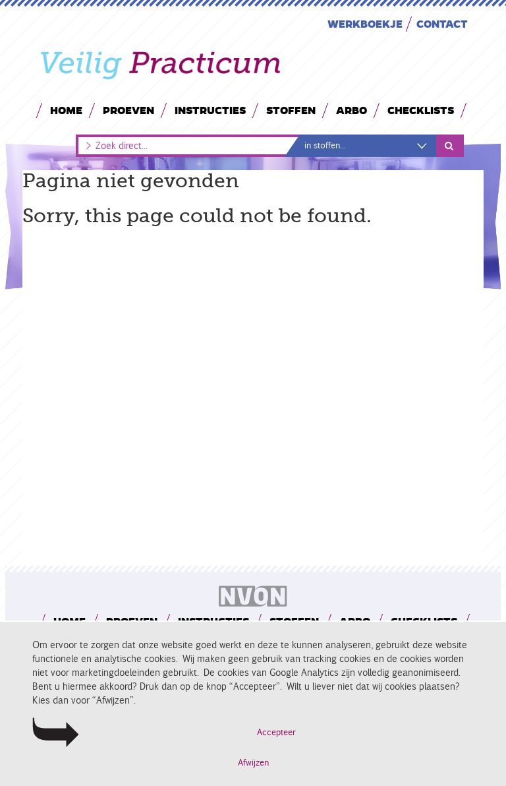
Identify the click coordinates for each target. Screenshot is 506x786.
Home (66, 110)
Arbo (351, 110)
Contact (442, 23)
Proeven (128, 110)
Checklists (420, 110)
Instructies (210, 110)
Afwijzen (253, 763)
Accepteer (276, 732)
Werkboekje (365, 23)
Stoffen (291, 110)
